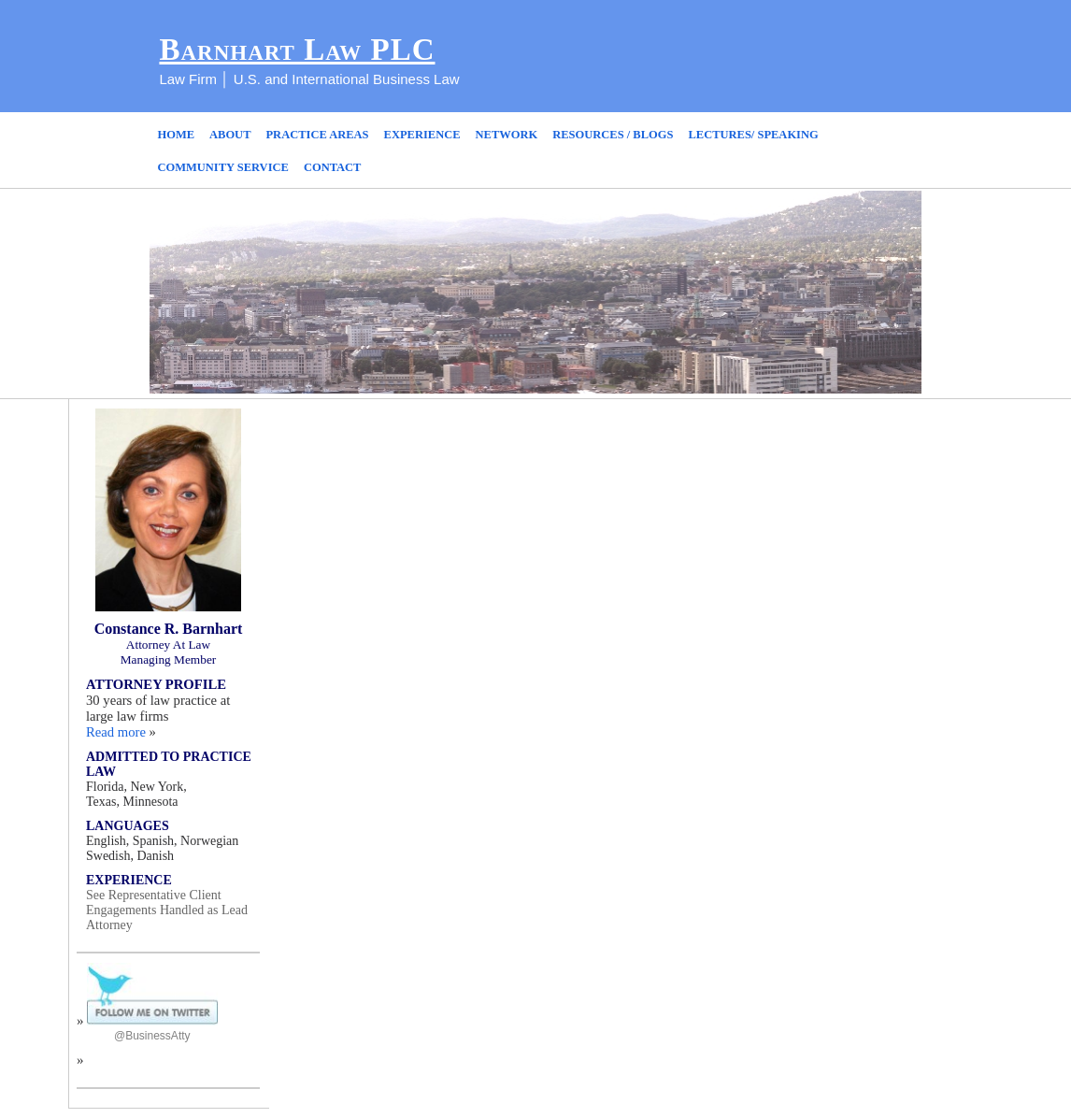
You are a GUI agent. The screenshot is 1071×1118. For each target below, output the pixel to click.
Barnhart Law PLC (297, 49)
